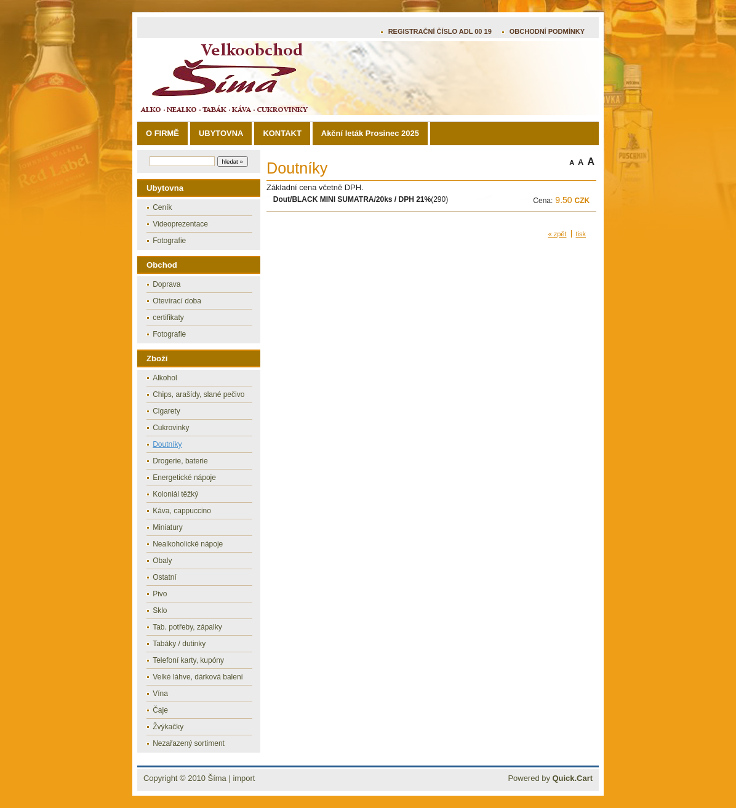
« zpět (557, 234)
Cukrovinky (171, 427)
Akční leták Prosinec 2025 (370, 133)
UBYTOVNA (221, 133)
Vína (160, 693)
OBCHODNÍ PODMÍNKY (547, 31)
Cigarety (166, 411)
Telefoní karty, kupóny (188, 660)
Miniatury (168, 527)
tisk (581, 234)
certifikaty (168, 317)
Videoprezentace (180, 224)
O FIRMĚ (162, 133)
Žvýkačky (168, 726)
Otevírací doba (177, 301)
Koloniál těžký (175, 494)
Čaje (160, 710)
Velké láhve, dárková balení (198, 677)
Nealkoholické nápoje (188, 544)
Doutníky (167, 444)
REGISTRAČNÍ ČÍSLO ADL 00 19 (440, 31)
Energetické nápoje (184, 477)
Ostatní (165, 577)
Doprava (166, 284)
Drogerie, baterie (180, 461)
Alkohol (165, 378)
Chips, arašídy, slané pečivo (198, 394)
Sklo (160, 610)
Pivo (160, 594)
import (244, 778)
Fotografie (169, 240)
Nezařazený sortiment (189, 743)
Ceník (162, 207)
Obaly (162, 560)
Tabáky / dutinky (179, 643)
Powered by (550, 778)
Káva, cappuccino (182, 510)
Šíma (217, 778)
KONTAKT (282, 133)
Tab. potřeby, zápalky (187, 627)
